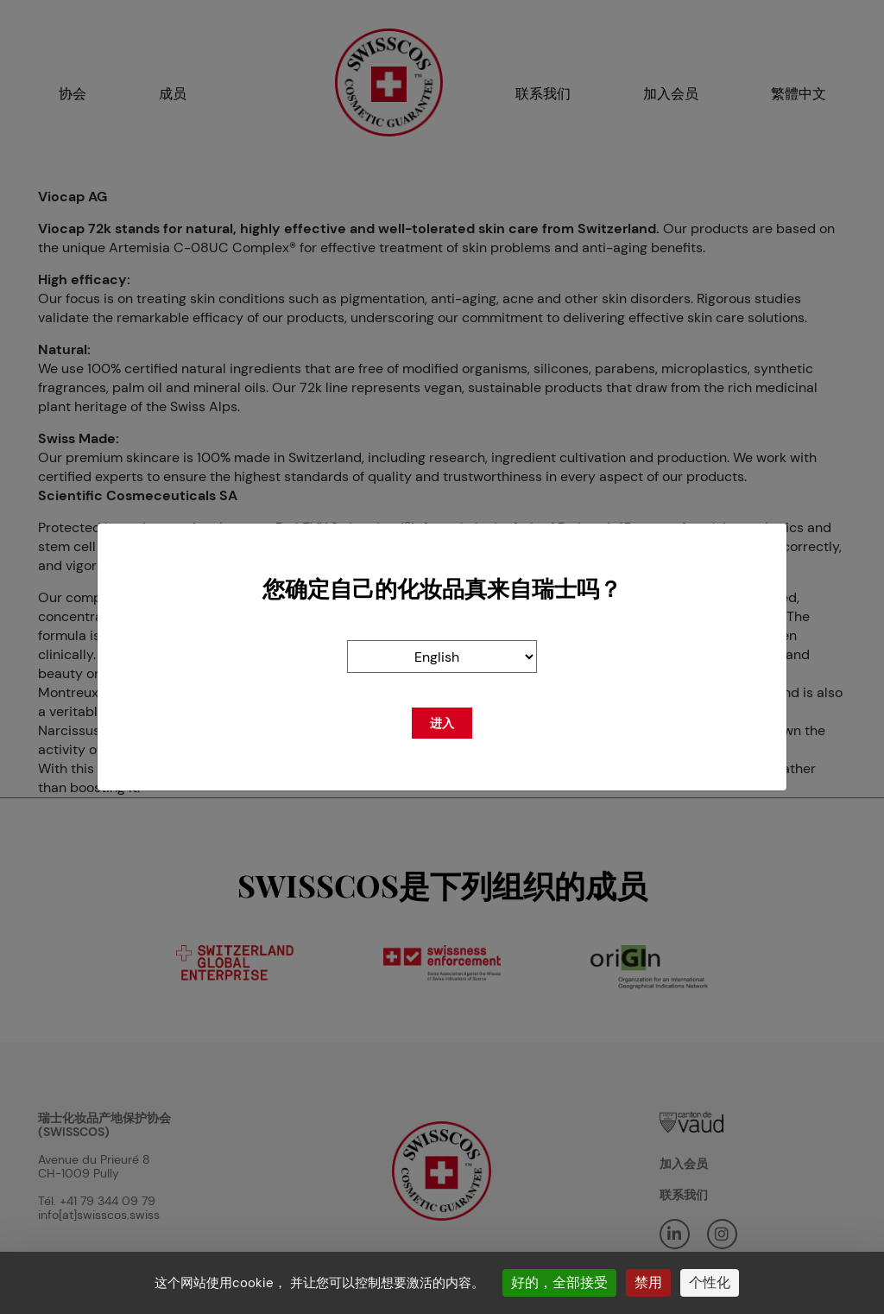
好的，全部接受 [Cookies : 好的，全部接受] (559, 1282)
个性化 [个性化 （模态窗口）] (709, 1282)
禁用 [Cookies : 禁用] (648, 1282)
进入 (442, 723)
